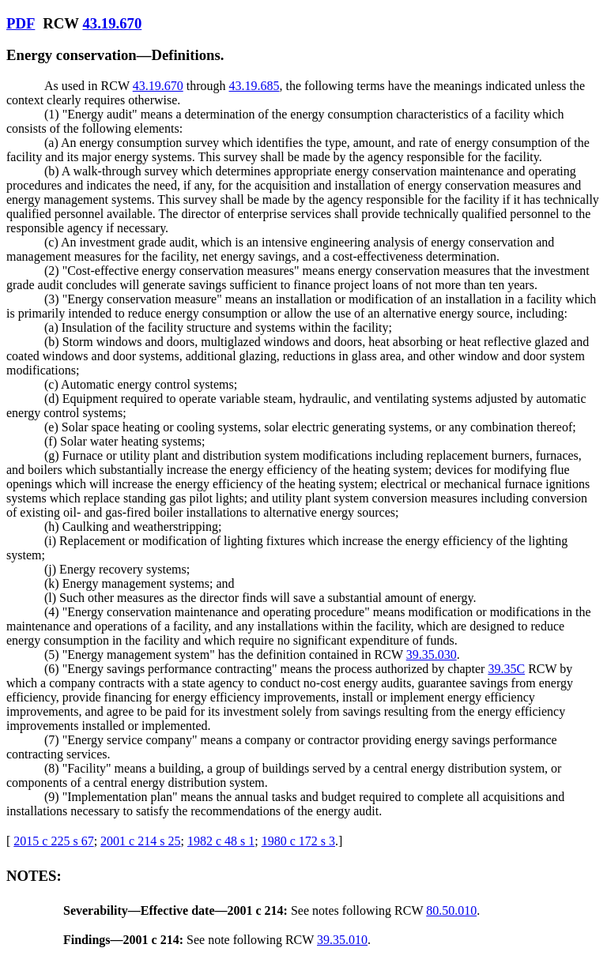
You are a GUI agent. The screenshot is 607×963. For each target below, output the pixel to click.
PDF (20, 23)
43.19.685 (254, 85)
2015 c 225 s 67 (53, 841)
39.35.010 (342, 939)
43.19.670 (111, 23)
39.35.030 (431, 654)
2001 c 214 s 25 (140, 841)
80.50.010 (451, 910)
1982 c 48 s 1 (220, 841)
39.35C (506, 668)
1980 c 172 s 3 (298, 841)
